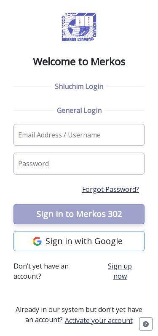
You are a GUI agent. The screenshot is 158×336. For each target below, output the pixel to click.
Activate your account (99, 320)
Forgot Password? (110, 189)
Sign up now (120, 271)
